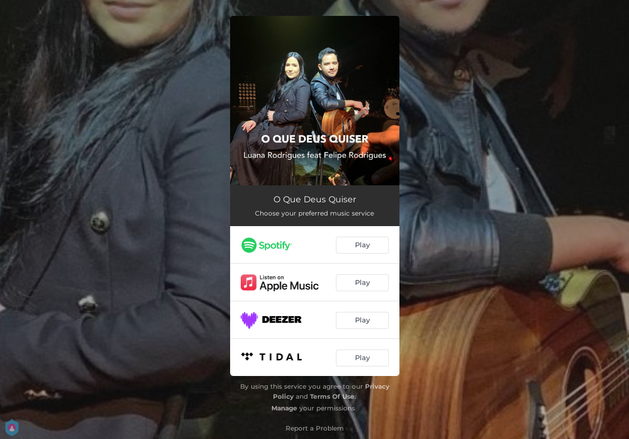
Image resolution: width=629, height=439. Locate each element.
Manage (284, 408)
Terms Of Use (332, 396)
